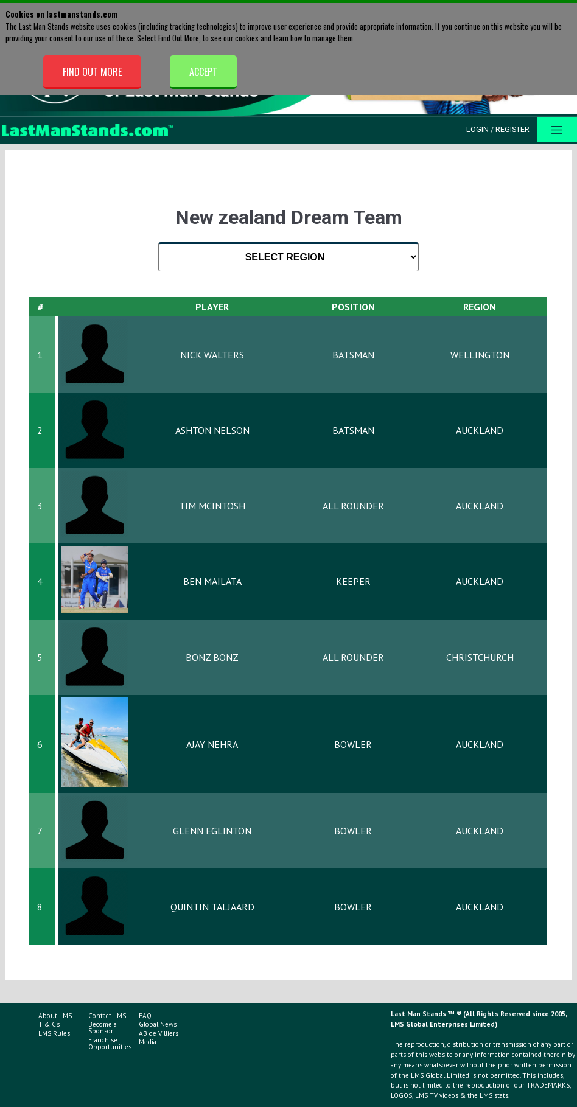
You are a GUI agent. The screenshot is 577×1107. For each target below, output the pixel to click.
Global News (158, 1024)
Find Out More (92, 72)
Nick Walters (212, 355)
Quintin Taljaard (212, 907)
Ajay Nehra (212, 744)
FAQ (145, 1015)
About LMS (55, 1015)
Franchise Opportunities (109, 1043)
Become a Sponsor (102, 1027)
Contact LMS (107, 1015)
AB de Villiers (158, 1033)
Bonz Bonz (212, 657)
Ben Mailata (212, 581)
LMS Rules (54, 1033)
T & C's (49, 1024)
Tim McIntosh (212, 506)
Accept (203, 72)
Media (147, 1042)
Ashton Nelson (212, 430)
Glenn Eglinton (212, 831)
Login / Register (498, 129)
